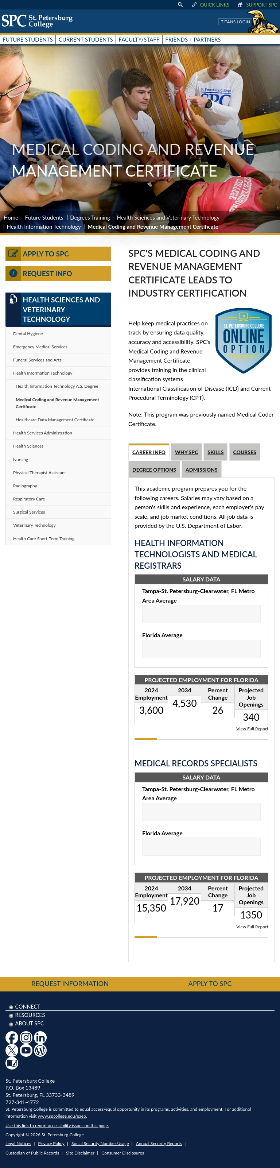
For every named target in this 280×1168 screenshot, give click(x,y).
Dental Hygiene (28, 333)
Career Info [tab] (149, 452)
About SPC (29, 1023)
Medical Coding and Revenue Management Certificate (57, 403)
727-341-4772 (22, 1102)
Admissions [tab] (202, 470)
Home (11, 217)
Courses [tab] (244, 452)
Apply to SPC (37, 254)
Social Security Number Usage (100, 1143)
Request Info (38, 273)
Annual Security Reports (159, 1143)
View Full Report (252, 728)
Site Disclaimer (80, 1153)
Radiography (25, 485)
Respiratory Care (29, 499)
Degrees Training (90, 217)
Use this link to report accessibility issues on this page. (57, 1125)
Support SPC (257, 4)
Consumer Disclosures (122, 1153)
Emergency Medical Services (40, 346)
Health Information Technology (44, 226)
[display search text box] (180, 5)
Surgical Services (29, 512)
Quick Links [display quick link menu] (210, 5)
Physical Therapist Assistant (39, 472)
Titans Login (235, 21)
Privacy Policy (51, 1143)
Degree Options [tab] (154, 470)
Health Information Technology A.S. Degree (57, 386)
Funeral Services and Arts (37, 360)
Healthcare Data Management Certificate (55, 419)
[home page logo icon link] (40, 21)
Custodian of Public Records (32, 1153)
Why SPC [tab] (186, 452)
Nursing (20, 459)
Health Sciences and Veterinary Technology (168, 217)
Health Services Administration (42, 433)
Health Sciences (28, 446)
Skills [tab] (215, 452)
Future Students (44, 217)
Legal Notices (18, 1143)
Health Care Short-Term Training (43, 538)
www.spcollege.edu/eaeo (62, 1116)
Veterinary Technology (34, 525)
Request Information (70, 983)
